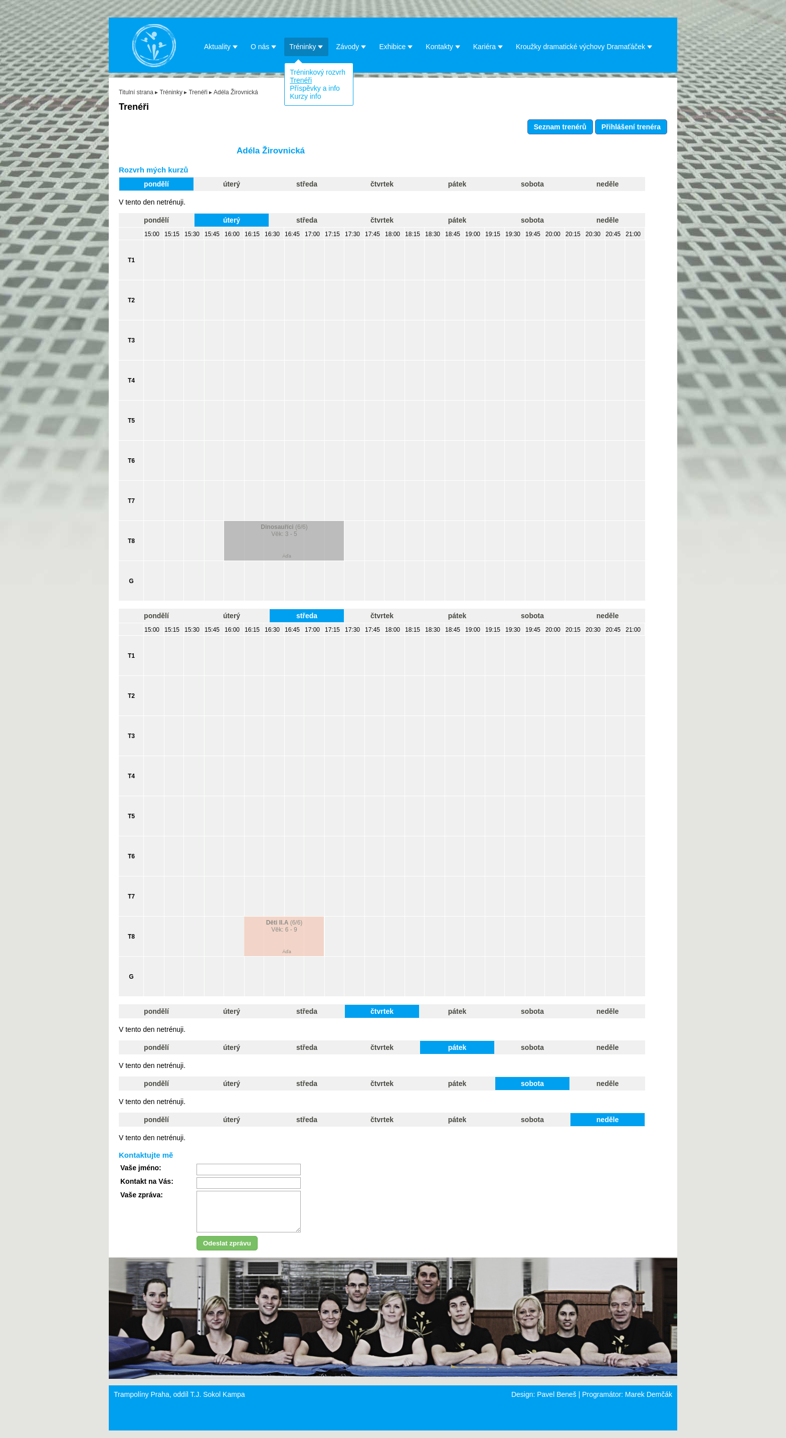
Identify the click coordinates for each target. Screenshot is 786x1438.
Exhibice (396, 46)
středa (306, 184)
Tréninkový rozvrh (317, 72)
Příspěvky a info (315, 88)
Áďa (286, 556)
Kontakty (443, 46)
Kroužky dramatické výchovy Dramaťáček (584, 46)
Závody (351, 46)
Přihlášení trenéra (631, 127)
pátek (457, 184)
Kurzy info (305, 96)
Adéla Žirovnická (236, 92)
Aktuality (221, 46)
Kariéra (488, 46)
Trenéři (301, 80)
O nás (264, 46)
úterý (231, 184)
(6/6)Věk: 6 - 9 (284, 926)
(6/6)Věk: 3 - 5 (284, 530)
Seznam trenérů (560, 127)
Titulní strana (136, 92)
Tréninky (306, 46)
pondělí (156, 184)
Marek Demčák (648, 1402)
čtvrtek (382, 184)
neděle (608, 184)
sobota (532, 184)
